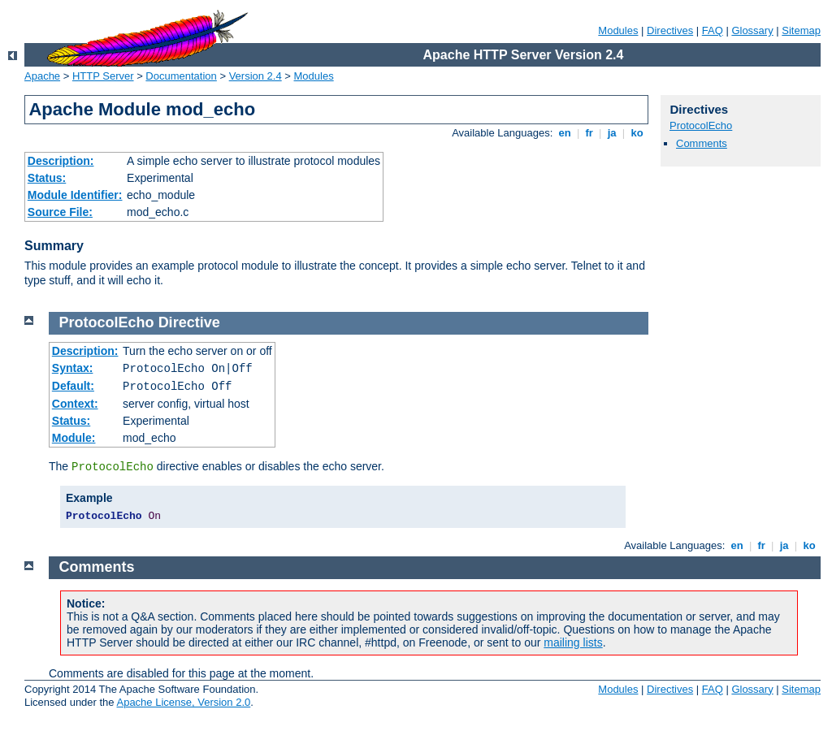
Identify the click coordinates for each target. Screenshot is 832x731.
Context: (75, 403)
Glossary (752, 30)
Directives (670, 30)
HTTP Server (103, 76)
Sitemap (801, 30)
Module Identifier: (75, 194)
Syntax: (72, 367)
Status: (47, 177)
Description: (61, 160)
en (565, 133)
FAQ (712, 30)
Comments (701, 143)
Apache (42, 76)
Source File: (60, 211)
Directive (189, 322)
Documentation (180, 76)
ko (637, 133)
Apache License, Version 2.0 (183, 702)
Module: (74, 437)
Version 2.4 (255, 76)
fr (589, 133)
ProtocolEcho (701, 125)
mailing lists (573, 642)
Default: (73, 385)
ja (611, 133)
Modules (618, 30)
